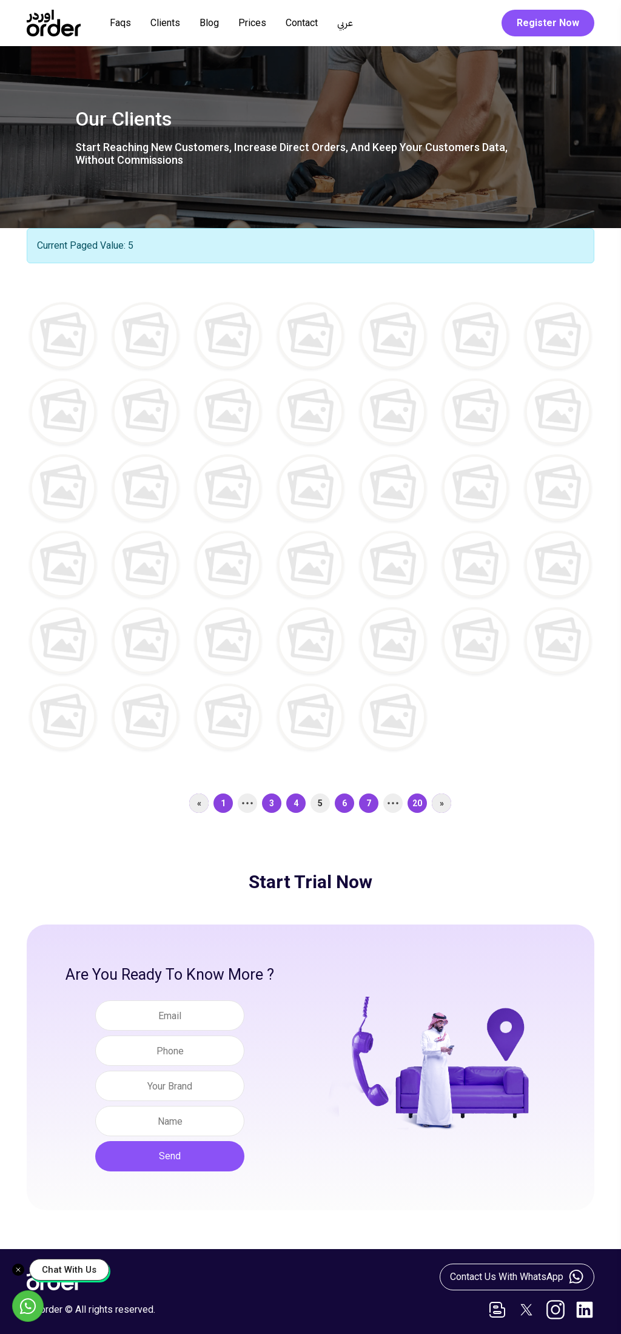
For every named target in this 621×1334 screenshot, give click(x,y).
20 (417, 804)
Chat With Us (69, 1269)
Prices (252, 23)
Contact (302, 23)
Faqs (120, 23)
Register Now (548, 23)
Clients (165, 23)
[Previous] (199, 804)
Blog (209, 23)
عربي (345, 23)
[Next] (441, 804)
